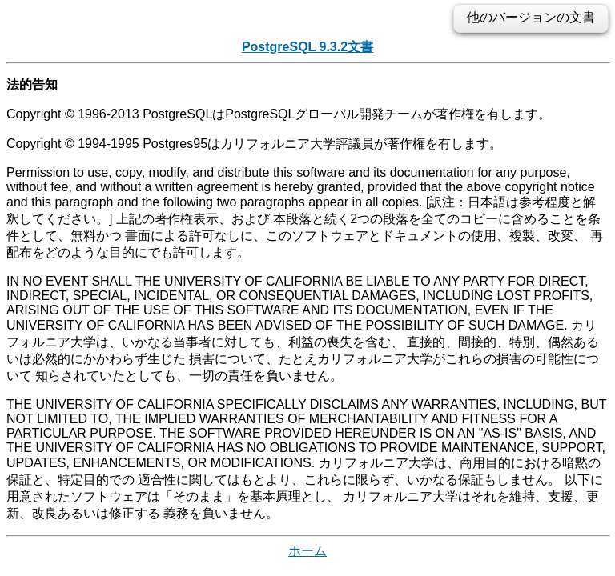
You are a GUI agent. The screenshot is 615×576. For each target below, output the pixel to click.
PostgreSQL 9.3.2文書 (307, 47)
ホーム (307, 551)
